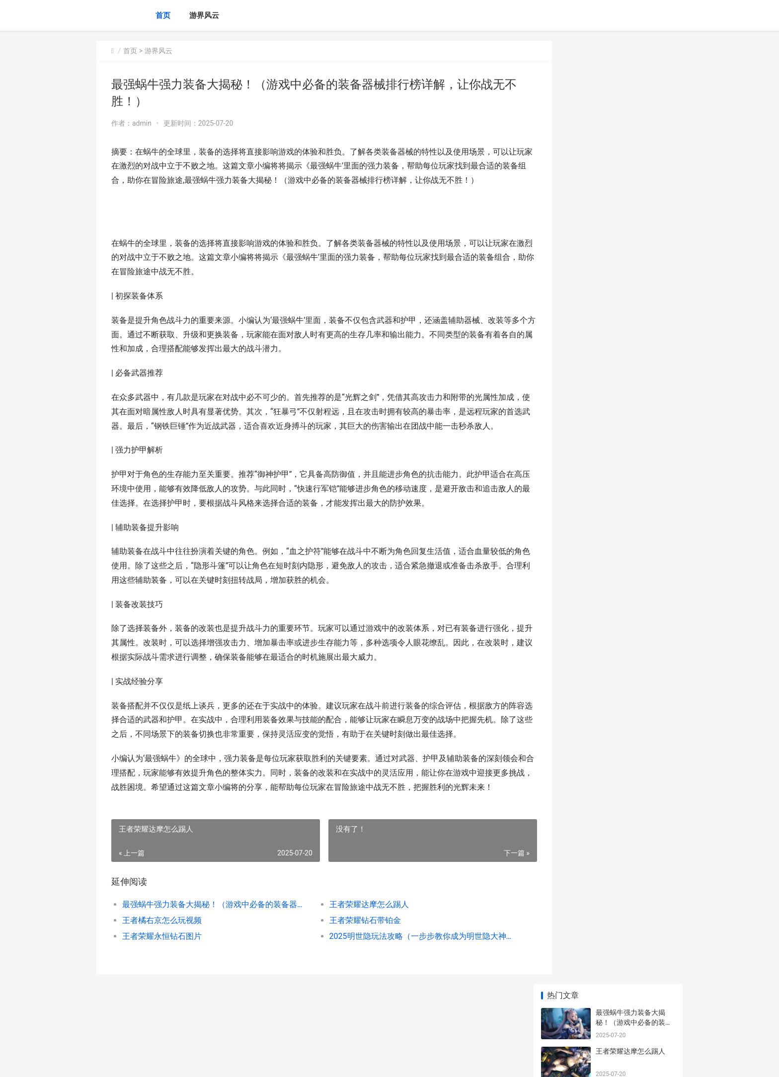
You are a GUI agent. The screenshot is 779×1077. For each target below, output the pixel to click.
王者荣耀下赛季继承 (627, 452)
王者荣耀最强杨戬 (623, 335)
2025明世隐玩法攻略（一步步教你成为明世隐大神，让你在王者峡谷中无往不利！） (401, 979)
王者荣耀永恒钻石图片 (162, 979)
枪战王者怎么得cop (626, 297)
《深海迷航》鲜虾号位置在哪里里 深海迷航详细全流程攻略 (635, 572)
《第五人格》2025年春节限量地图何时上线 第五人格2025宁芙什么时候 (635, 611)
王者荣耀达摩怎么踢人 (354, 947)
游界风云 (204, 15)
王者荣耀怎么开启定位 (630, 490)
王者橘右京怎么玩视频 (162, 963)
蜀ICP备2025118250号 (231, 1061)
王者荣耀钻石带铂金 (351, 963)
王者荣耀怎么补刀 (623, 413)
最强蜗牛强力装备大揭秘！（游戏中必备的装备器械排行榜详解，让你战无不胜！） (209, 947)
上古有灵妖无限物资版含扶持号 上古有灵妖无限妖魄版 (635, 650)
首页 (163, 15)
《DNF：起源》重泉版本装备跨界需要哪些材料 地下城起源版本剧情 (635, 727)
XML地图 (276, 1061)
